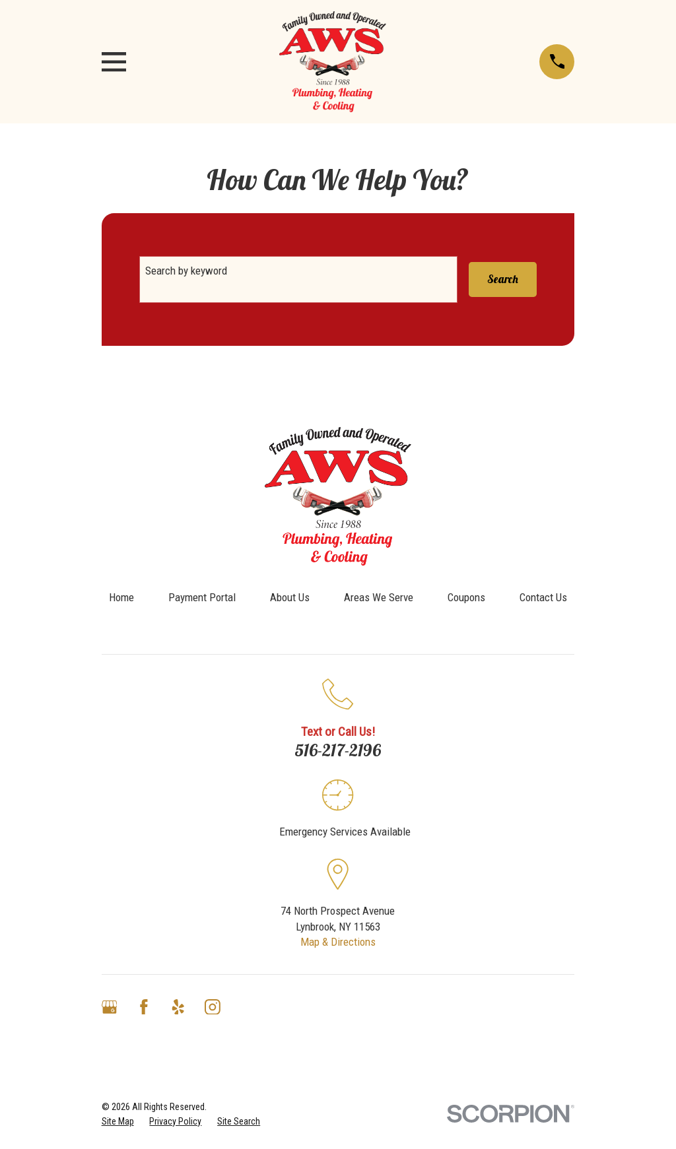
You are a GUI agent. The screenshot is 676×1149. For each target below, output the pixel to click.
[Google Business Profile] (110, 1007)
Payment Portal (202, 597)
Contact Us (543, 597)
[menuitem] (118, 1122)
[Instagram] (212, 1007)
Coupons (466, 597)
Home (121, 597)
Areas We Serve (378, 597)
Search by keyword (186, 270)
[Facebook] (144, 1007)
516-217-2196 (337, 749)
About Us (290, 597)
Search (502, 279)
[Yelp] (178, 1007)
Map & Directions (338, 941)
